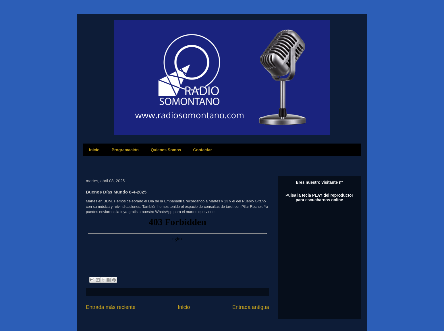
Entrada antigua (250, 307)
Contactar (202, 150)
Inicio (94, 150)
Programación (125, 150)
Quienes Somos (166, 150)
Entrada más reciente (111, 307)
